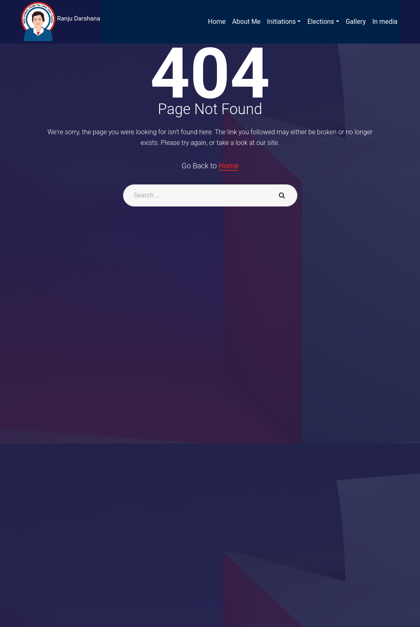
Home (228, 165)
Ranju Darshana (78, 18)
